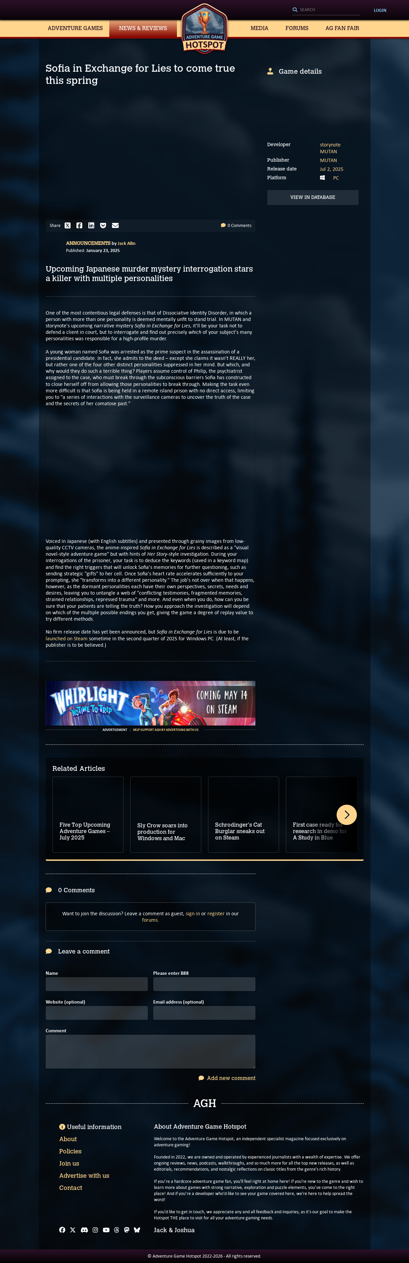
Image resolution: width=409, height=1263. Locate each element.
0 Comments (236, 225)
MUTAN (328, 151)
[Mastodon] (127, 1230)
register (216, 913)
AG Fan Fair (342, 28)
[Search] (326, 10)
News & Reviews (143, 28)
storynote (330, 144)
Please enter (171, 973)
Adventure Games (75, 28)
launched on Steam (67, 638)
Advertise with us (84, 1175)
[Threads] (116, 1230)
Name (52, 973)
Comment (56, 1031)
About (68, 1139)
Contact (70, 1188)
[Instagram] (95, 1230)
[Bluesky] (137, 1230)
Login (380, 10)
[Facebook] (62, 1230)
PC (336, 178)
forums (150, 920)
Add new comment (227, 1078)
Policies (70, 1151)
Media (260, 28)
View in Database (312, 197)
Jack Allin (127, 243)
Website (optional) (65, 1002)
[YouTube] (106, 1230)
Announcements (88, 243)
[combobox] (326, 10)
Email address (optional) (178, 1002)
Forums (297, 28)
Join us (69, 1163)
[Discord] (84, 1230)
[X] (73, 1230)
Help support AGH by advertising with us (166, 730)
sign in (193, 913)
